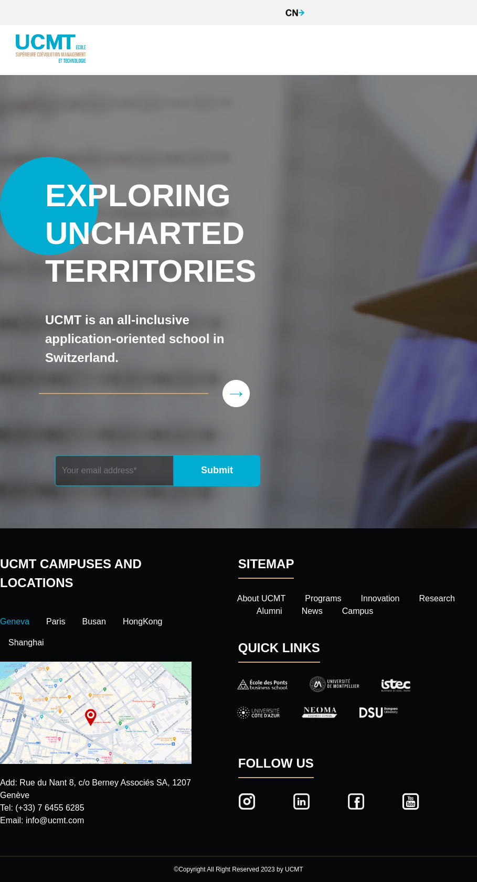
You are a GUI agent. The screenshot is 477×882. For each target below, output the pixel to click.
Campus (358, 611)
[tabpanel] (96, 744)
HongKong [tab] (143, 621)
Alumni (269, 611)
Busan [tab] (94, 621)
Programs (323, 598)
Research (436, 598)
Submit (217, 470)
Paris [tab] (55, 621)
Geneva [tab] (14, 621)
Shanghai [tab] (26, 642)
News (312, 611)
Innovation (380, 598)
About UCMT (261, 598)
